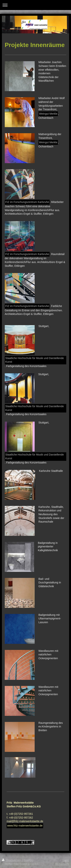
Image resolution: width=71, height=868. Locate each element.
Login (66, 860)
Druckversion (12, 860)
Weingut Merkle (48, 113)
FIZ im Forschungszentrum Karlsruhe (27, 201)
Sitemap (28, 860)
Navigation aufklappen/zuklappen (35, 5)
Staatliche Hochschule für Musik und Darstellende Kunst (34, 360)
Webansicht (62, 864)
